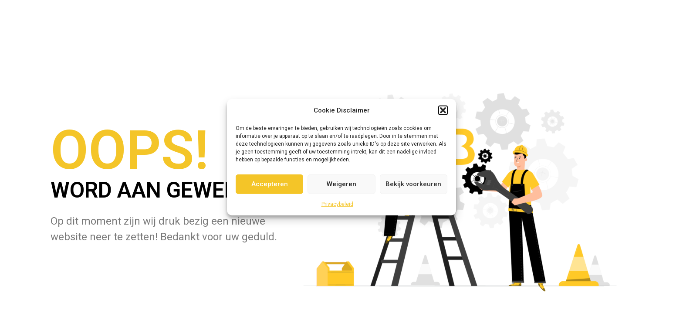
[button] (443, 110)
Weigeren (341, 184)
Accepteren (269, 184)
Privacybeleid (337, 204)
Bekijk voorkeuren (413, 184)
